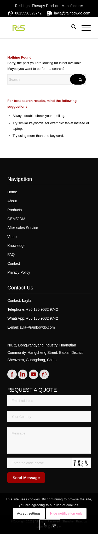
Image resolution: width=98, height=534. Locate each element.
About (12, 201)
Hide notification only (66, 513)
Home (12, 192)
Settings (49, 525)
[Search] (71, 27)
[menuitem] (71, 27)
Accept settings (29, 513)
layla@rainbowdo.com (72, 13)
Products (14, 210)
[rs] (40, 27)
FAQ (11, 254)
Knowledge (16, 245)
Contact (13, 263)
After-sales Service (22, 228)
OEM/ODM (16, 219)
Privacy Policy (18, 272)
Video (12, 237)
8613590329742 (28, 13)
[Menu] (83, 27)
